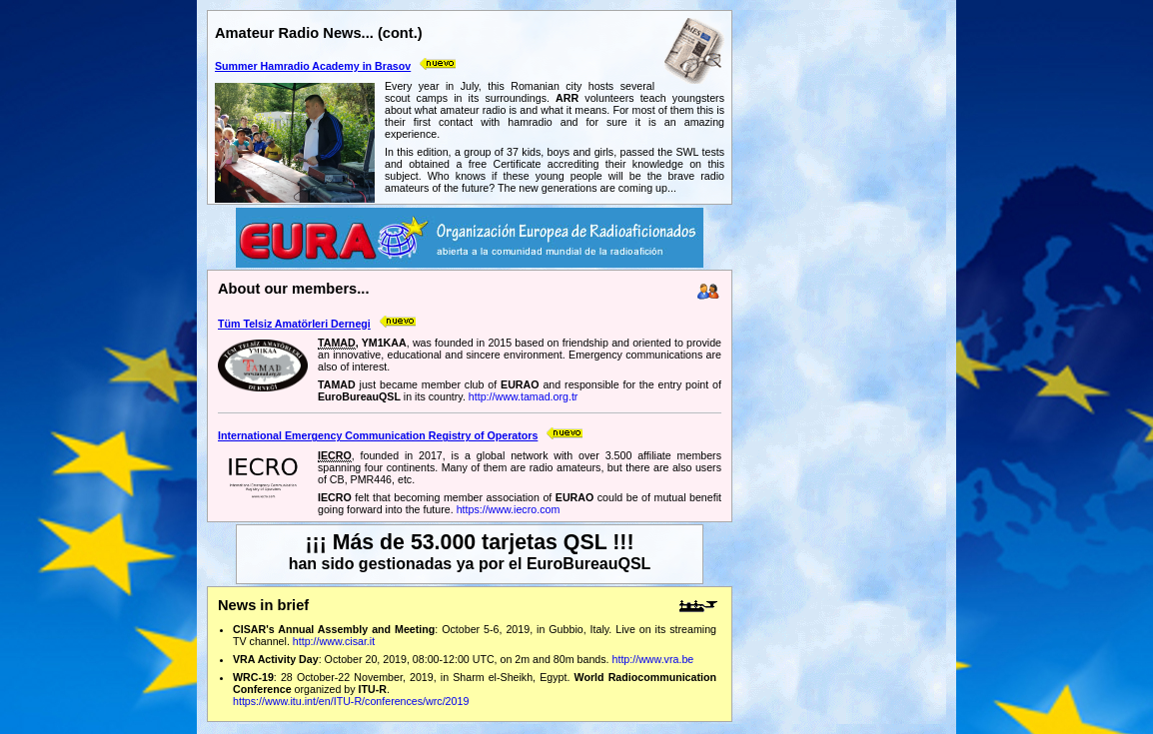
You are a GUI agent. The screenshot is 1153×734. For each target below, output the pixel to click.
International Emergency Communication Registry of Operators (378, 435)
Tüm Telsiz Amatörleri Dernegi (294, 324)
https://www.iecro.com (509, 509)
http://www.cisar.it (334, 641)
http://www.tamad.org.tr (523, 396)
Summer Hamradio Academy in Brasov (313, 66)
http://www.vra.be (653, 659)
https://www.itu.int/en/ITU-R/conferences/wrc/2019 (351, 701)
